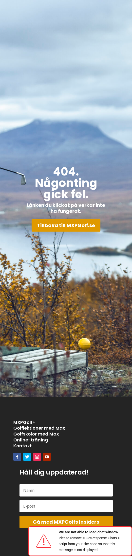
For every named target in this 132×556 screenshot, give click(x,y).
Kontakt (22, 446)
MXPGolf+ (24, 422)
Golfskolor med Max (36, 434)
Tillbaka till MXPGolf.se (66, 225)
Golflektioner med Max (39, 428)
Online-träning (30, 440)
